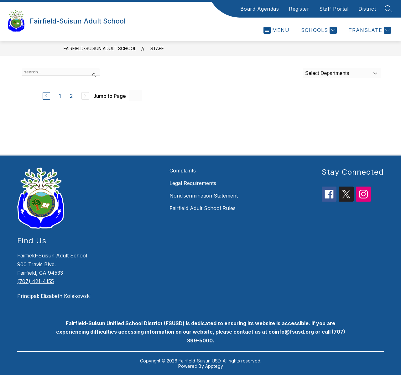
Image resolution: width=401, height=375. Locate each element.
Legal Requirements (192, 183)
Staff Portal (333, 9)
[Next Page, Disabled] (85, 96)
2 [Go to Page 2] (71, 96)
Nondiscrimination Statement (203, 196)
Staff (157, 48)
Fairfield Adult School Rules (202, 208)
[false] (61, 72)
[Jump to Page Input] (135, 95)
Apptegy (214, 366)
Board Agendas (259, 9)
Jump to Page (109, 96)
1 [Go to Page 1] (60, 96)
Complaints (182, 170)
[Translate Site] (369, 30)
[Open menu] (276, 30)
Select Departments (327, 73)
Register (299, 9)
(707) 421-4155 (35, 281)
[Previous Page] (46, 96)
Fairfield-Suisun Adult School (100, 48)
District (367, 9)
